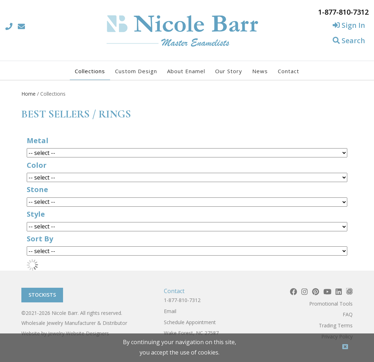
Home (28, 93)
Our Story (228, 71)
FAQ (348, 314)
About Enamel (186, 71)
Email (170, 311)
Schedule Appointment (190, 322)
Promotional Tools (331, 303)
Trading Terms (336, 325)
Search (349, 40)
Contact (288, 71)
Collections (90, 71)
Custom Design (136, 71)
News (260, 71)
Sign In (349, 25)
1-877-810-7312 (182, 300)
